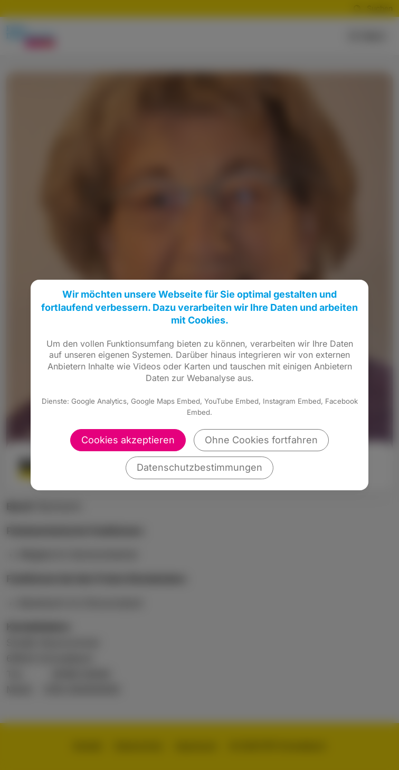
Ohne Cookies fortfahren (261, 439)
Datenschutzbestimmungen (199, 467)
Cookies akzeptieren (128, 439)
